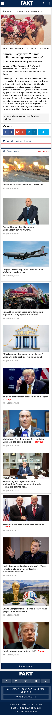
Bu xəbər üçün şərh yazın (17, 141)
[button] (49, 3)
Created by (26, 711)
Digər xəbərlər (11, 151)
